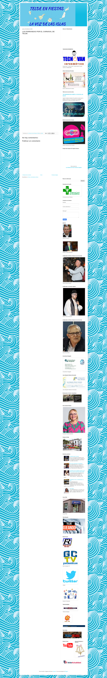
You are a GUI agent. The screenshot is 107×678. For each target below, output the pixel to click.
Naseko (54, 671)
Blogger (66, 671)
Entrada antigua (55, 174)
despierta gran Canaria (74, 456)
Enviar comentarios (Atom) (33, 177)
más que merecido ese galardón (76, 463)
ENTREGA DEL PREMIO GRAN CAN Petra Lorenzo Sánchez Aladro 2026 (77, 471)
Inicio (41, 174)
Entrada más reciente (27, 174)
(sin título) (72, 488)
